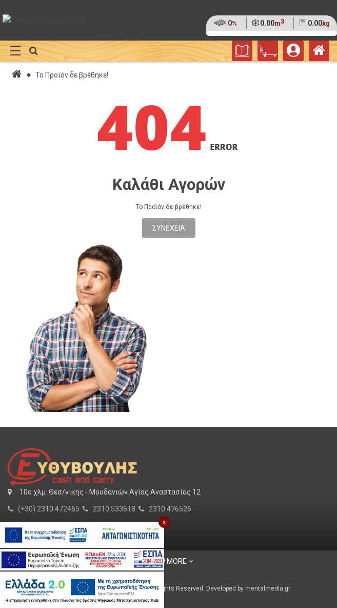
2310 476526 (170, 509)
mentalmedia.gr (267, 588)
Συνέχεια (168, 228)
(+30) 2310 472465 (49, 509)
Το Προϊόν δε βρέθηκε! (71, 75)
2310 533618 (114, 509)
